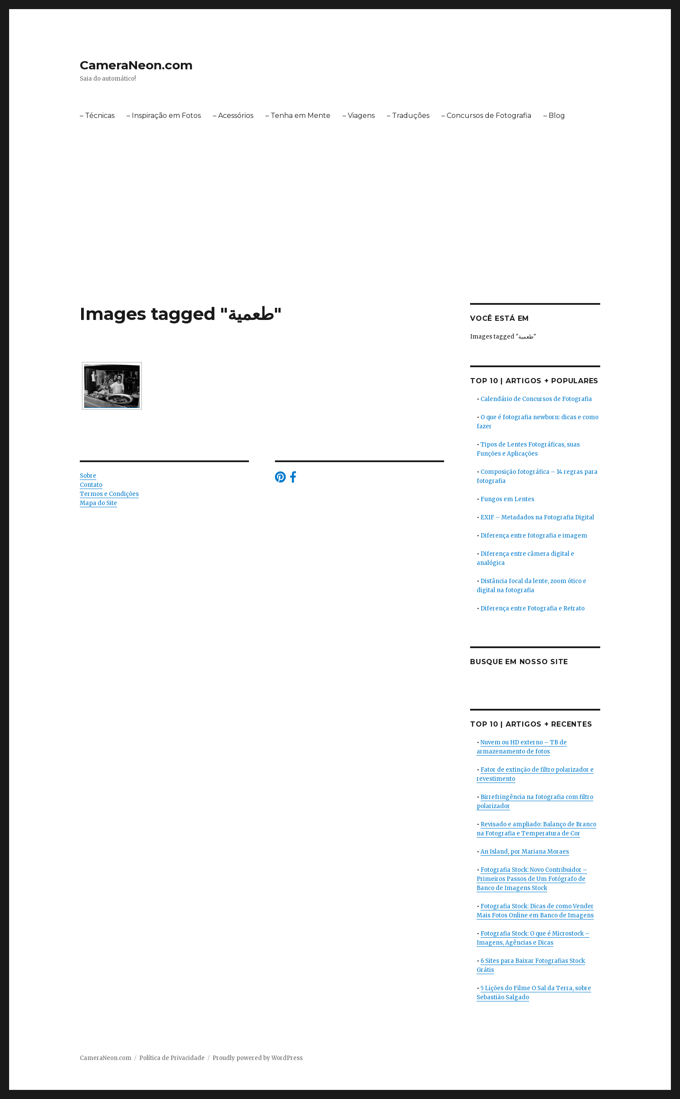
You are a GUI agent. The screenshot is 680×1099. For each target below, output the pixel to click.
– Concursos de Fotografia (486, 115)
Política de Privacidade (172, 1058)
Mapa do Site (98, 503)
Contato (91, 485)
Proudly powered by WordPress (257, 1058)
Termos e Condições (109, 494)
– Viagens (359, 115)
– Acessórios (233, 115)
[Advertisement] (340, 239)
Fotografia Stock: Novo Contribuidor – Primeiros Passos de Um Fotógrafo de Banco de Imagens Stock (532, 879)
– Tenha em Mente (297, 115)
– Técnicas (97, 115)
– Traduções (408, 115)
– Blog (554, 115)
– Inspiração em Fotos (164, 115)
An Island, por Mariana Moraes (525, 851)
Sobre (88, 475)
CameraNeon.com (136, 65)
